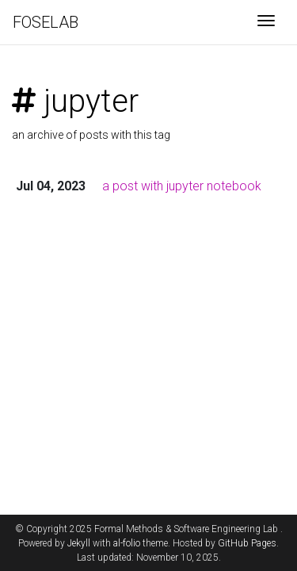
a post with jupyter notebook (181, 186)
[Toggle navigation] (266, 22)
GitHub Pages (247, 543)
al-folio (126, 543)
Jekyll (78, 543)
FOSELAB (45, 22)
